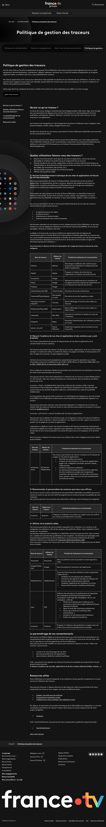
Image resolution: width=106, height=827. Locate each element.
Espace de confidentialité (97, 820)
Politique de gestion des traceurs (44, 22)
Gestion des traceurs (61, 820)
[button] (6, 5)
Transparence (7, 767)
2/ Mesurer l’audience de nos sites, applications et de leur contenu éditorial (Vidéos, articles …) (65, 666)
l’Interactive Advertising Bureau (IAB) (71, 540)
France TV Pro (36, 757)
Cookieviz (39, 716)
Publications (62, 759)
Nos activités (6, 762)
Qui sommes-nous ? (9, 756)
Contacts (61, 764)
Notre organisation (9, 759)
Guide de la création (65, 756)
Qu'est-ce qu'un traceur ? (12, 105)
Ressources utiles (9, 122)
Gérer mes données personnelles (68, 48)
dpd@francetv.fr (43, 409)
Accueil (11, 22)
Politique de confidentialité (16, 48)
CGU (87, 820)
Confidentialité (23, 22)
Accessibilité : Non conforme (76, 820)
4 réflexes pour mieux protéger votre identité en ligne (55, 700)
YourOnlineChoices (43, 728)
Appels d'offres (63, 753)
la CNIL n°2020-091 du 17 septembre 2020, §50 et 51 (49, 364)
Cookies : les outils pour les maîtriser (49, 695)
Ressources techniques (66, 762)
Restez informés (64, 13)
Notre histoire (7, 765)
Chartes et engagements (41, 48)
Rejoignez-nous (37, 753)
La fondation (6, 770)
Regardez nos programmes (43, 13)
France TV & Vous (37, 760)
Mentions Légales (49, 820)
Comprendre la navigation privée (48, 697)
